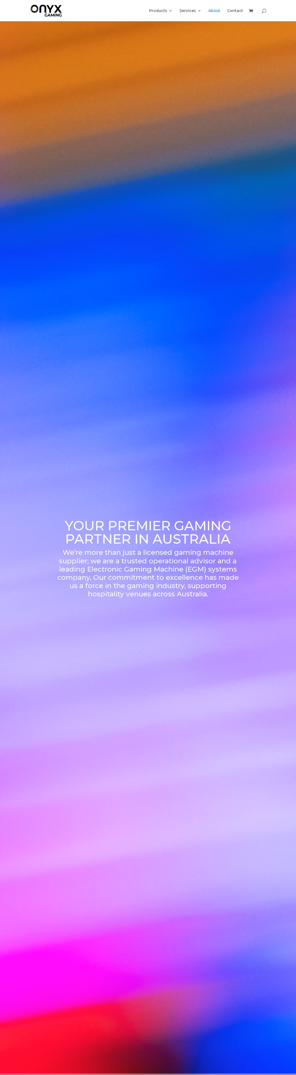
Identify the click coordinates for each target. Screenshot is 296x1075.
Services (187, 11)
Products (158, 11)
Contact (235, 11)
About (214, 11)
